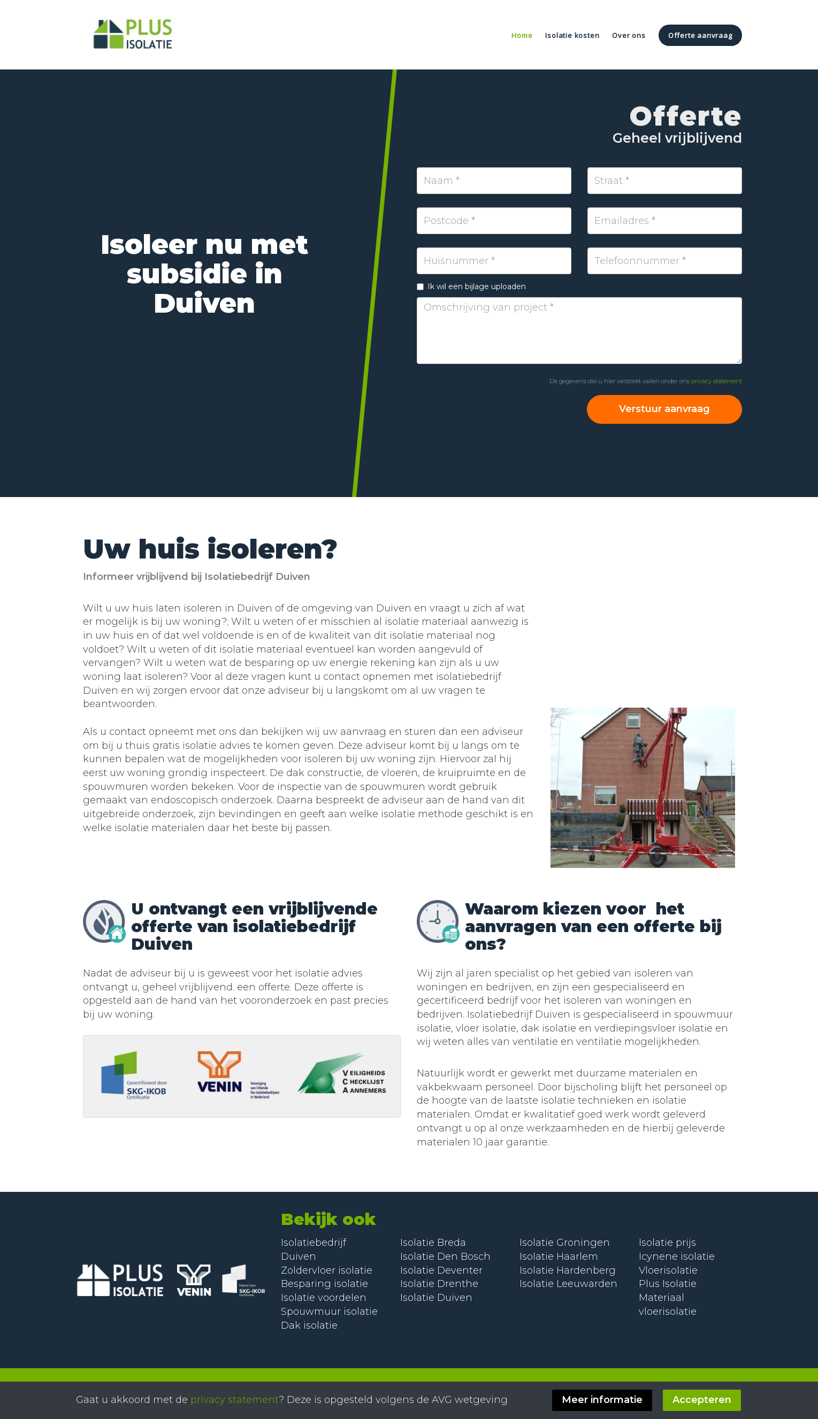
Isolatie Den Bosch (445, 1256)
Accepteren (703, 1400)
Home (521, 35)
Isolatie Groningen (564, 1243)
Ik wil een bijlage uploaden (471, 286)
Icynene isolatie (677, 1256)
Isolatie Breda (433, 1243)
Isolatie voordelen (323, 1298)
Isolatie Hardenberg (567, 1270)
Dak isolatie (309, 1325)
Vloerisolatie (668, 1270)
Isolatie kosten (572, 35)
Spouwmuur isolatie (329, 1311)
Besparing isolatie (324, 1284)
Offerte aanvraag (700, 35)
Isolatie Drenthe (439, 1284)
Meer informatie (603, 1400)
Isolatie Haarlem (558, 1256)
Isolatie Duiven (436, 1298)
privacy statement (716, 381)
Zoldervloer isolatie (326, 1270)
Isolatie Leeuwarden (568, 1284)
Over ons (628, 35)
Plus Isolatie (668, 1284)
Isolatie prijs (667, 1243)
